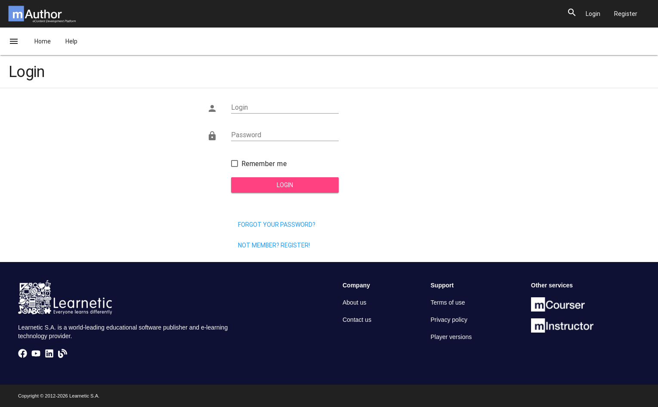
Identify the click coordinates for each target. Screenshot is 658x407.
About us (354, 302)
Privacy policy (449, 319)
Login (285, 185)
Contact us (357, 319)
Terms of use (448, 302)
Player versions (451, 336)
